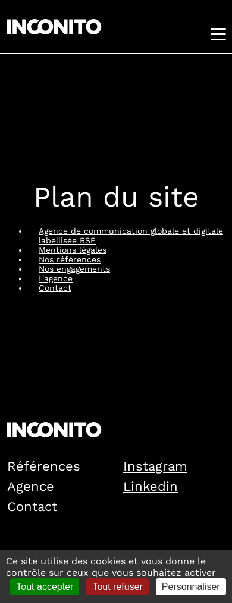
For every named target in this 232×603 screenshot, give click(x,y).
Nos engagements (74, 269)
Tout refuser (117, 587)
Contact (55, 288)
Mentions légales (72, 250)
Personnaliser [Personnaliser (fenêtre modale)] (191, 587)
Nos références (70, 259)
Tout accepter (44, 587)
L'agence (56, 278)
